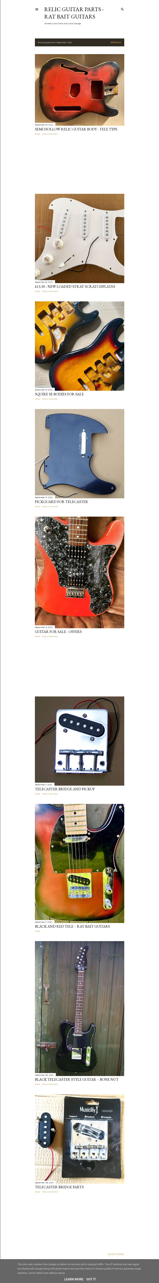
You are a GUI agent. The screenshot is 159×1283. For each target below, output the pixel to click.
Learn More (73, 1279)
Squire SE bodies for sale (59, 394)
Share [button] (37, 134)
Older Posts (116, 1254)
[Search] (122, 9)
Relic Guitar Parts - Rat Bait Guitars (74, 13)
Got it (91, 1279)
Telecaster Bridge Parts (59, 1187)
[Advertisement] (79, 164)
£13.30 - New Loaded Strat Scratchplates (75, 286)
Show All (115, 42)
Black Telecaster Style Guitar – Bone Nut (77, 1079)
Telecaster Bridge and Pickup (65, 789)
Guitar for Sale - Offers (58, 631)
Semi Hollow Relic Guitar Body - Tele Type (76, 129)
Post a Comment (50, 134)
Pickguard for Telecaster (61, 501)
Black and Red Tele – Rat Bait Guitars (72, 926)
